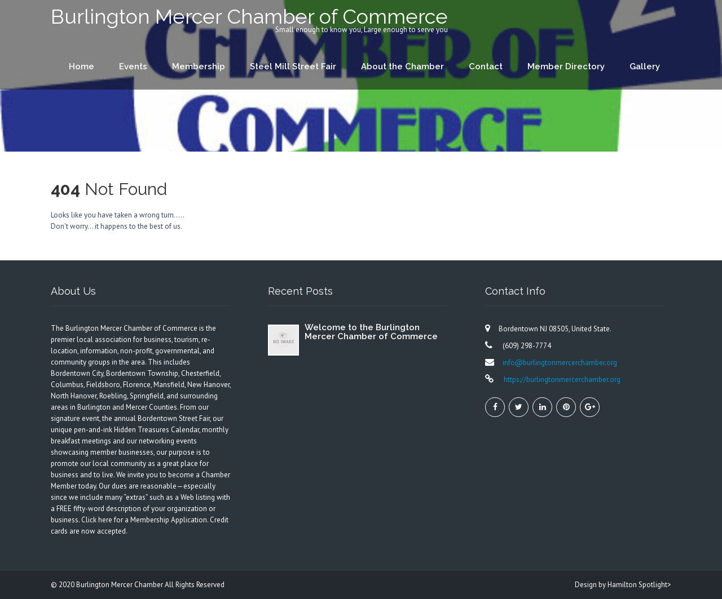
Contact (486, 66)
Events (133, 66)
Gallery (644, 66)
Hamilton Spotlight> (639, 584)
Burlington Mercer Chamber (120, 584)
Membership (198, 66)
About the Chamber (402, 66)
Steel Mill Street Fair (293, 66)
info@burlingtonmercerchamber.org (560, 362)
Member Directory (566, 66)
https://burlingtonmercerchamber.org (561, 379)
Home (81, 66)
